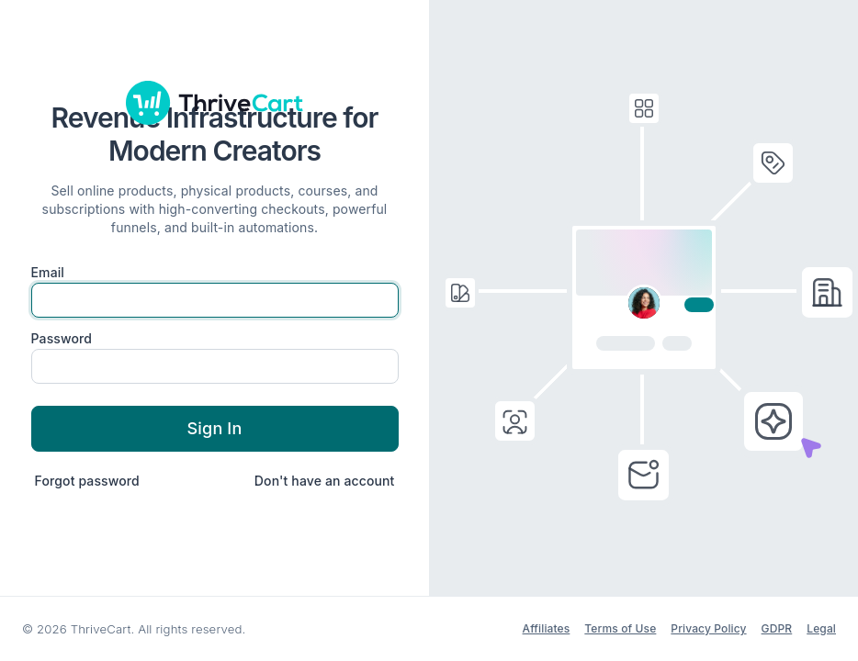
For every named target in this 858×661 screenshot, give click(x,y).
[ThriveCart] (215, 103)
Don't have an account (324, 480)
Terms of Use (620, 628)
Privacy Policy (708, 628)
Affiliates (546, 628)
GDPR (777, 628)
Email (48, 272)
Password (62, 338)
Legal (821, 628)
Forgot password (87, 480)
